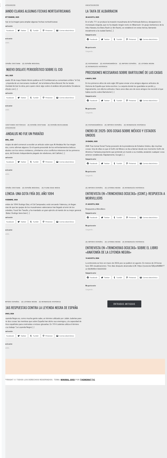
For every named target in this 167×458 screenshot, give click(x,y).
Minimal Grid (107, 453)
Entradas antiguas (134, 361)
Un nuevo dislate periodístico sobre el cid (68, 80)
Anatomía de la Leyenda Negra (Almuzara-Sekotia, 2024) (21, 49)
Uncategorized (48, 5)
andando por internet (21, 64)
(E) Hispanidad (111, 72)
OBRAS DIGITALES (18, 35)
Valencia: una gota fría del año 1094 (67, 226)
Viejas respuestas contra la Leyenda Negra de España (67, 370)
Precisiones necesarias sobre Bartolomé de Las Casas (134, 83)
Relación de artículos (21, 18)
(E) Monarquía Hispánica (134, 75)
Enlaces (13, 58)
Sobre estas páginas (20, 29)
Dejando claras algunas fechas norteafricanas (63, 13)
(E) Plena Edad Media (90, 220)
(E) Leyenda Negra (113, 75)
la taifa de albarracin (121, 11)
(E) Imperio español (147, 72)
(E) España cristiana (50, 72)
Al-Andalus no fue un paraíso (62, 154)
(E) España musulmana (51, 149)
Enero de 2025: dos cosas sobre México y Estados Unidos (134, 157)
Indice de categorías (20, 23)
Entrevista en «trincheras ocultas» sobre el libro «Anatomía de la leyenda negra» (133, 296)
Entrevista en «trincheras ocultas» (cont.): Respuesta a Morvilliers (130, 231)
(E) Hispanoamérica (128, 72)
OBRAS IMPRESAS (18, 40)
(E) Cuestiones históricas (53, 146)
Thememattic (126, 453)
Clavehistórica (22, 5)
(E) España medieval (70, 72)
